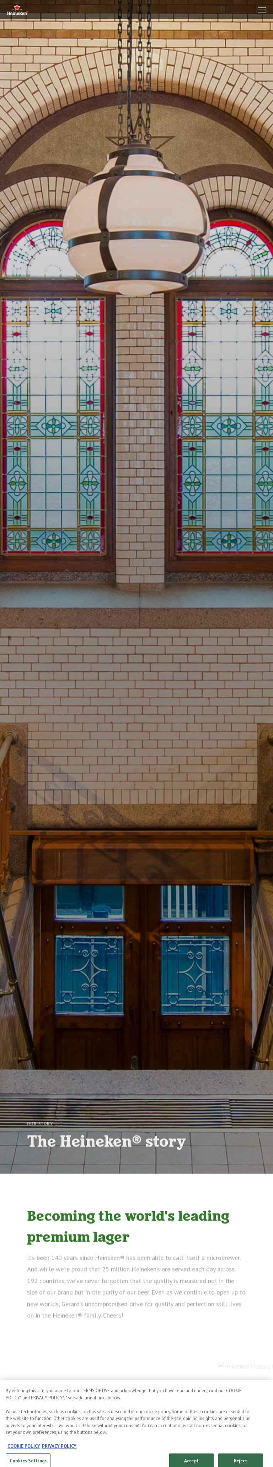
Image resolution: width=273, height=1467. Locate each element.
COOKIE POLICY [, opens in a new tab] (23, 1452)
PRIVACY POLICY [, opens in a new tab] (59, 1452)
